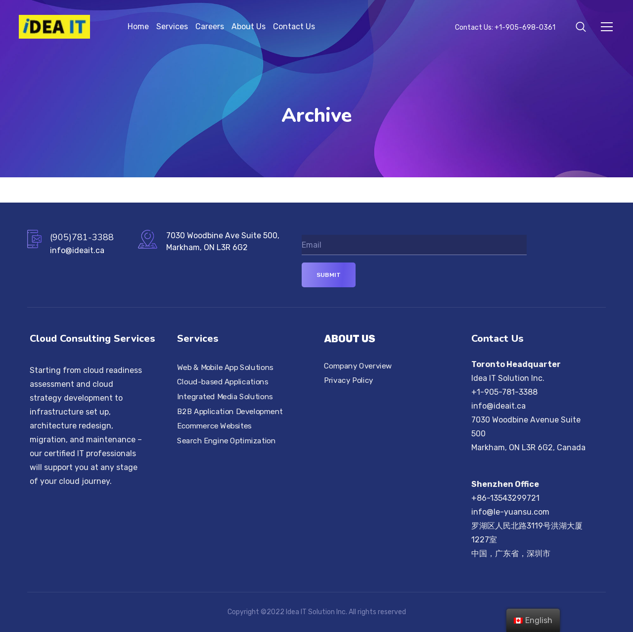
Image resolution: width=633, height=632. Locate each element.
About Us (248, 26)
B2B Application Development (230, 411)
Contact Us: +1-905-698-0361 (505, 27)
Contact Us (294, 26)
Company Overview (358, 366)
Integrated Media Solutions (225, 396)
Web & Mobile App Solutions (225, 367)
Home (138, 26)
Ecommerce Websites (214, 425)
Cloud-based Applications (222, 381)
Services (172, 26)
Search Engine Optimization (226, 440)
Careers (209, 26)
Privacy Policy (348, 380)
